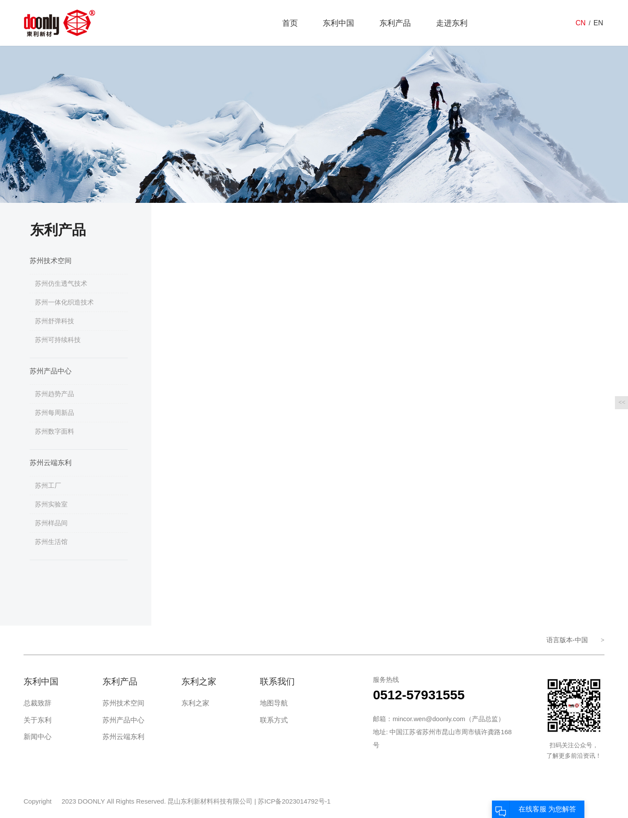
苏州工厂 (48, 485)
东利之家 (195, 703)
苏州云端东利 (51, 462)
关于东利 (37, 720)
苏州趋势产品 (54, 393)
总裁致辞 (37, 703)
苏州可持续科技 (58, 339)
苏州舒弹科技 (54, 321)
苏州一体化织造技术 (64, 302)
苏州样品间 (51, 523)
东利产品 (395, 23)
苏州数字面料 (54, 431)
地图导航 (274, 703)
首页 (290, 23)
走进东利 (452, 23)
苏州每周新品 (54, 412)
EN (598, 23)
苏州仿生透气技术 (61, 283)
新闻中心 (37, 736)
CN (581, 23)
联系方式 (274, 720)
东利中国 (338, 23)
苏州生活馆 (51, 541)
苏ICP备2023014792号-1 (294, 801)
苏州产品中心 (51, 371)
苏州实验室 (51, 504)
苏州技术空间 (51, 260)
